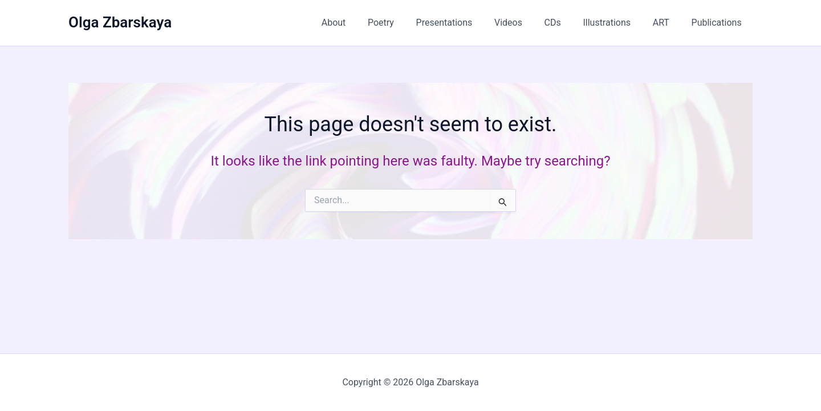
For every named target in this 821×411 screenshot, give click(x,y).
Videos (525, 22)
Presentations (465, 22)
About (362, 22)
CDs (566, 22)
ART (667, 22)
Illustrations (616, 22)
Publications (718, 22)
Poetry (405, 22)
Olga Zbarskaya (120, 22)
